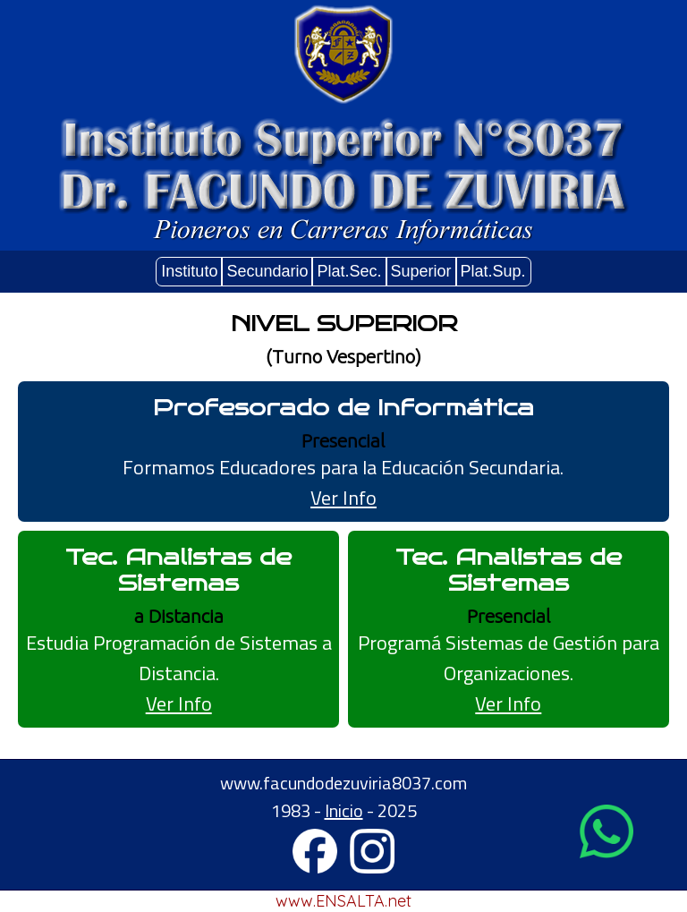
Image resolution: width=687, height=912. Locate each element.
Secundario (267, 271)
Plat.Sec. (349, 271)
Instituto (189, 271)
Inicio (344, 810)
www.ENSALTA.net (343, 901)
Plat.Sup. (493, 271)
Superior (421, 271)
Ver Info (343, 497)
